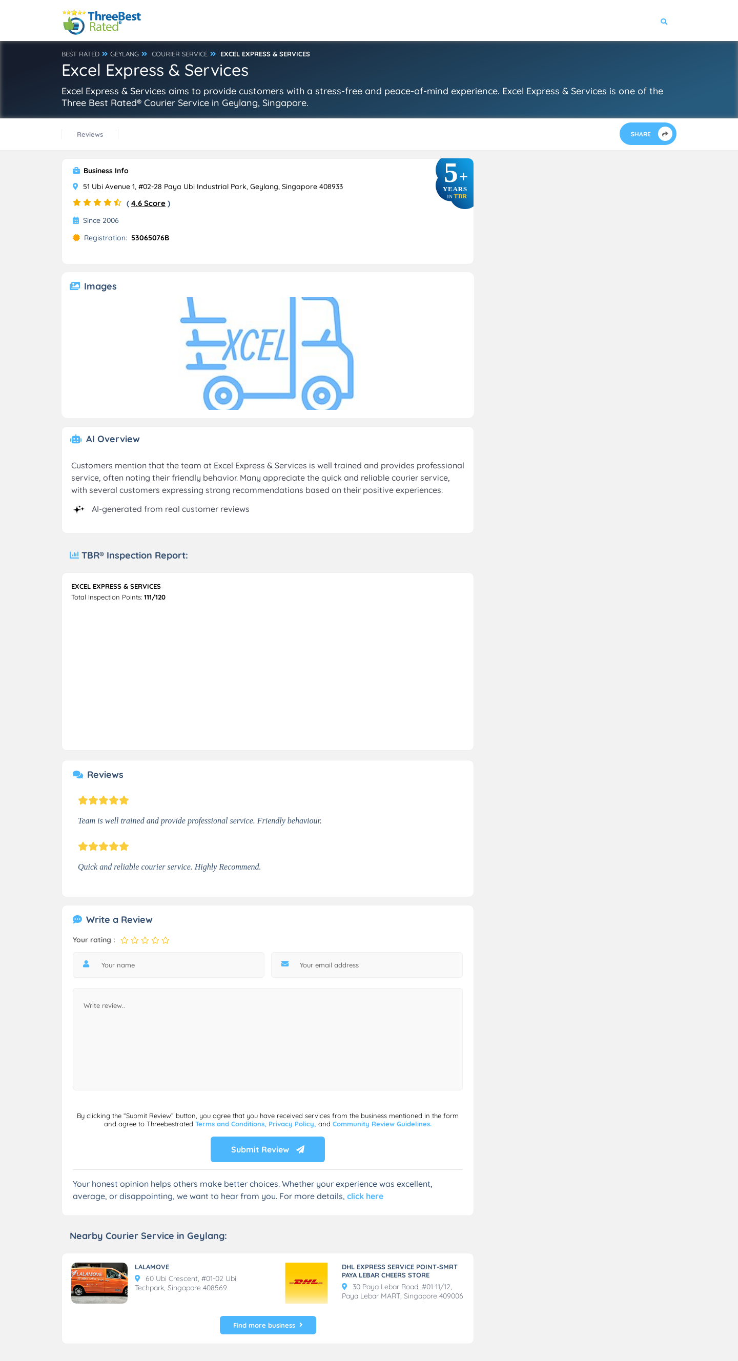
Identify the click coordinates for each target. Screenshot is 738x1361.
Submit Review (267, 1149)
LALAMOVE (152, 1267)
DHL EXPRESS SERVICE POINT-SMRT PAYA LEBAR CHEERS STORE (400, 1271)
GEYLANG (124, 54)
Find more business (268, 1325)
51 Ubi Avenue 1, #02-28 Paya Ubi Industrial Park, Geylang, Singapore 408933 (208, 186)
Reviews (90, 134)
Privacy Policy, (293, 1124)
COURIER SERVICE (180, 54)
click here (365, 1196)
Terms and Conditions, (232, 1124)
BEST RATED (80, 54)
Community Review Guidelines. (382, 1124)
